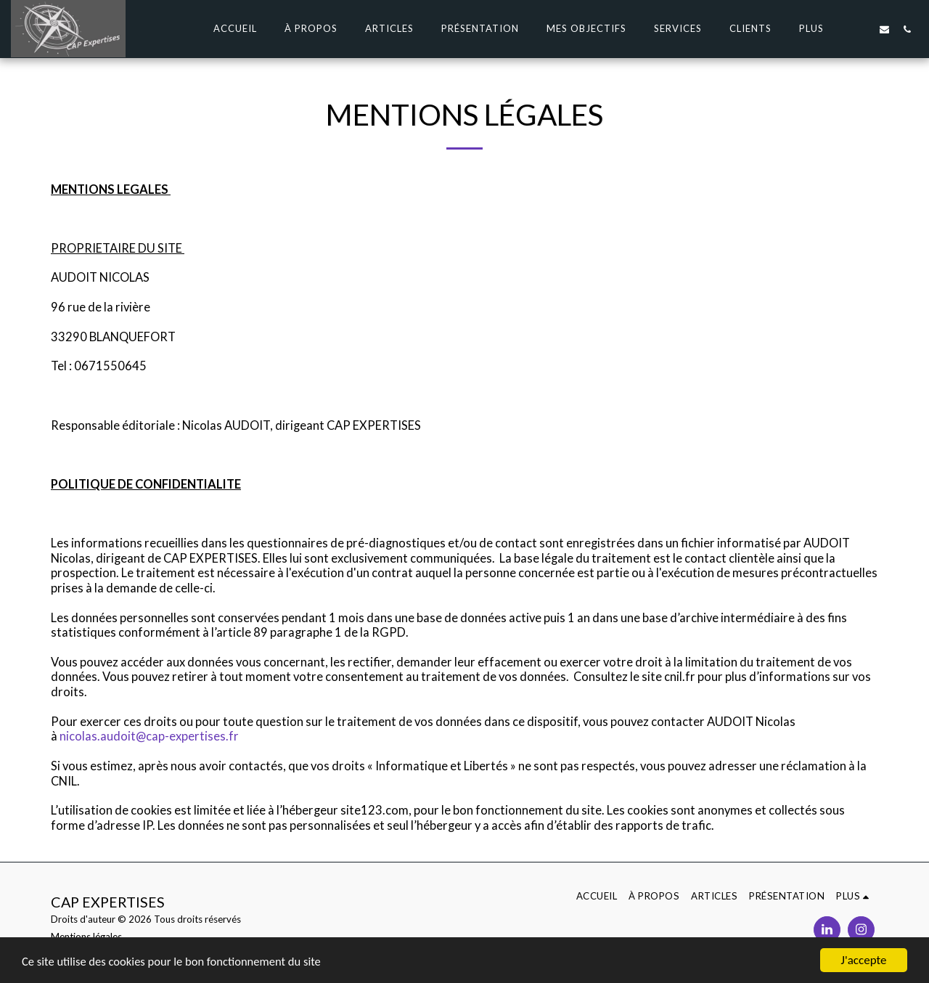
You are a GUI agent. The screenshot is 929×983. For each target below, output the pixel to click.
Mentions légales (86, 936)
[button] (861, 29)
